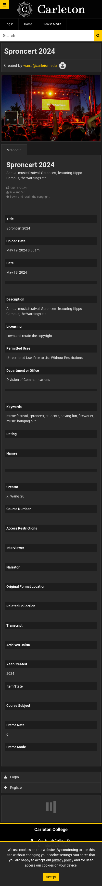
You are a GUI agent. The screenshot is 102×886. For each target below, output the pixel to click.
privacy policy (62, 860)
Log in (9, 24)
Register (13, 787)
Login (11, 777)
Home (28, 24)
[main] (51, 432)
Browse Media (51, 24)
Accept (51, 876)
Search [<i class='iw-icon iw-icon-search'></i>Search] (98, 35)
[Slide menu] (4, 4)
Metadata (14, 149)
